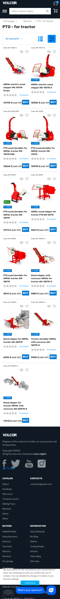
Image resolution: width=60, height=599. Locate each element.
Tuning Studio (37, 546)
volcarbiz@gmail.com (41, 484)
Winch (5, 513)
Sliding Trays (8, 504)
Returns (6, 551)
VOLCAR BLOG (37, 531)
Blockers (27, 21)
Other (5, 518)
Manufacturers (9, 536)
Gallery (33, 541)
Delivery (6, 541)
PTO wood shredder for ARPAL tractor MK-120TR (15, 214)
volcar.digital (39, 454)
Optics (5, 484)
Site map (34, 561)
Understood (30, 583)
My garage (7, 561)
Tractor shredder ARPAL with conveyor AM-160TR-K (43, 342)
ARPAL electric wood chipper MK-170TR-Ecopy (14, 87)
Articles (34, 551)
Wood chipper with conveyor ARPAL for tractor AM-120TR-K (41, 278)
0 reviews (23, 95)
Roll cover (7, 494)
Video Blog (35, 556)
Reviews (6, 556)
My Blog (34, 536)
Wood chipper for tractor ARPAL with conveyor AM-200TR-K (15, 405)
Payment (7, 546)
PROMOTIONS (9, 531)
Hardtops (7, 489)
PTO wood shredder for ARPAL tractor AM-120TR (15, 278)
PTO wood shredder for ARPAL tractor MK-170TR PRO (15, 151)
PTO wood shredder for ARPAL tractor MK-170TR (43, 151)
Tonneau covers (10, 499)
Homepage (8, 21)
